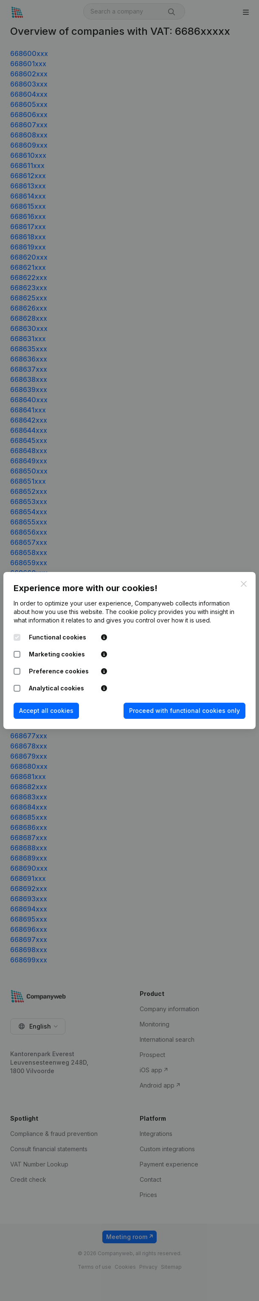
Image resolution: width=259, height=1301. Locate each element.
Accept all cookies (46, 710)
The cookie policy (131, 611)
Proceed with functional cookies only (184, 710)
